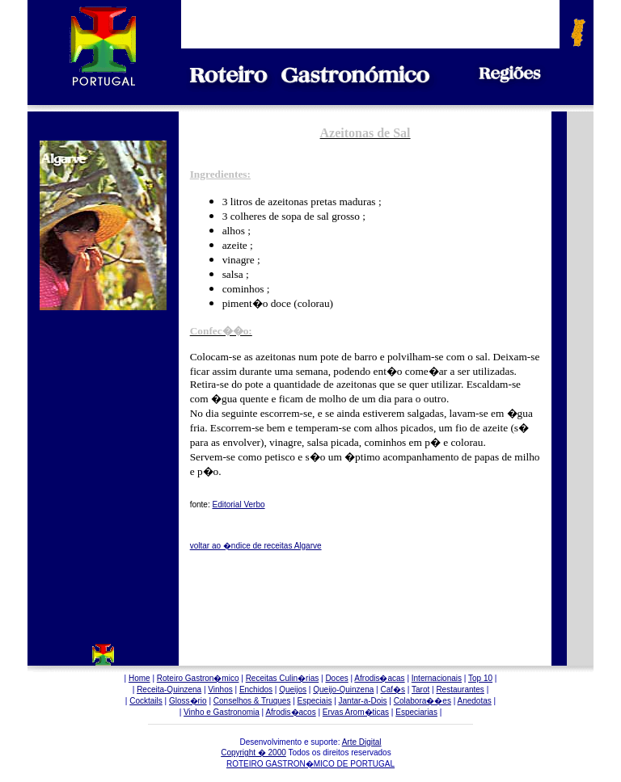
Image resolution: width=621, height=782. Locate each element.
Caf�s (392, 689)
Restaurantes (460, 689)
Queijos (292, 689)
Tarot (420, 689)
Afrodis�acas (379, 678)
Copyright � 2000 (253, 752)
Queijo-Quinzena (343, 689)
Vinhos (220, 689)
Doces (336, 678)
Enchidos (255, 689)
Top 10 (480, 678)
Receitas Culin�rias (282, 678)
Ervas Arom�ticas (356, 712)
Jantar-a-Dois (363, 700)
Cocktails (146, 700)
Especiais (315, 700)
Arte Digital (362, 742)
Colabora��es (422, 700)
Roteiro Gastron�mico (198, 678)
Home (139, 678)
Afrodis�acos (290, 712)
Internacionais (437, 678)
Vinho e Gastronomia (222, 712)
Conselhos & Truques (252, 700)
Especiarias (416, 712)
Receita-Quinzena (169, 689)
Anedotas (475, 700)
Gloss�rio (188, 700)
